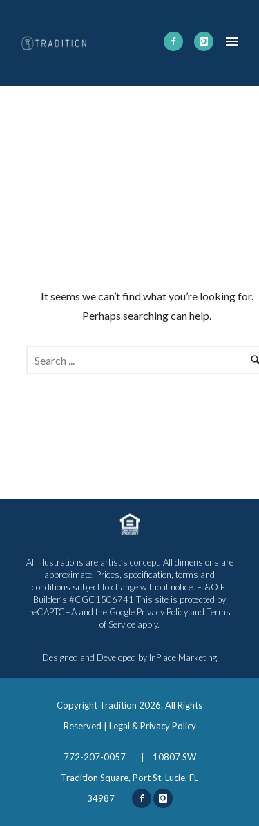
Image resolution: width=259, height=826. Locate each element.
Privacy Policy (162, 611)
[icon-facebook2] (173, 41)
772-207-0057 (96, 756)
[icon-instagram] (203, 41)
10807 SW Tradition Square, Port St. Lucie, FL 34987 (129, 777)
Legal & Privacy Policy (152, 725)
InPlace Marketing (183, 657)
